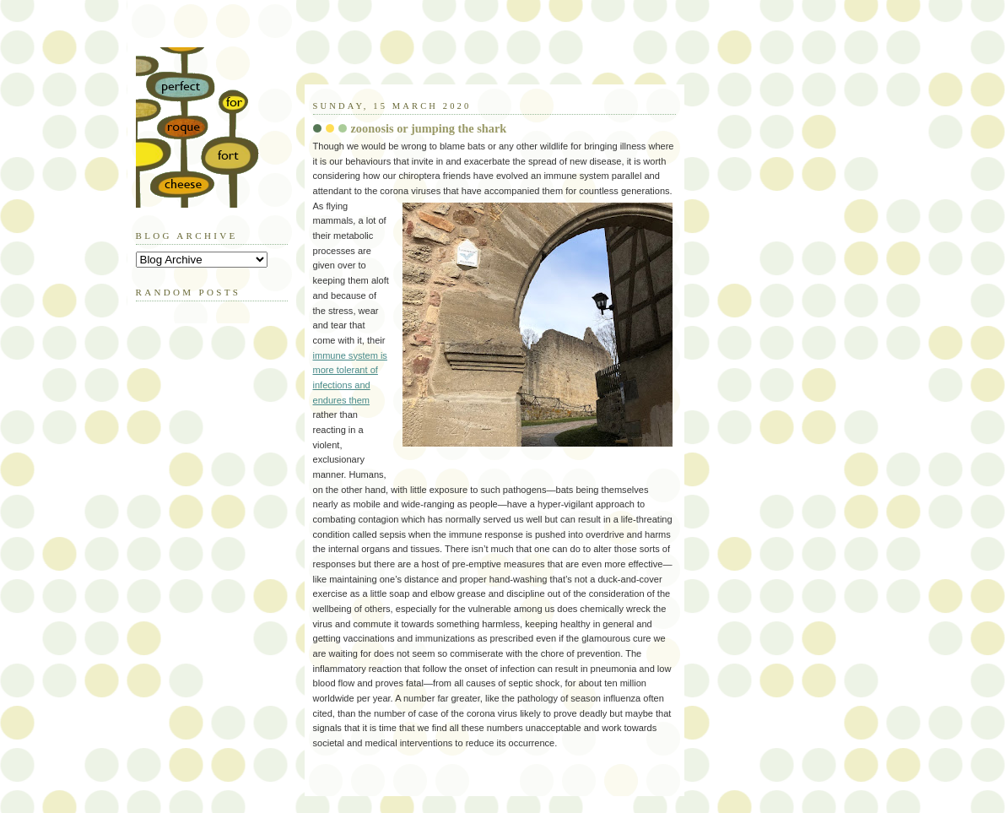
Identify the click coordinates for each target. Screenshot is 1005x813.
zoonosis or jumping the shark (429, 128)
